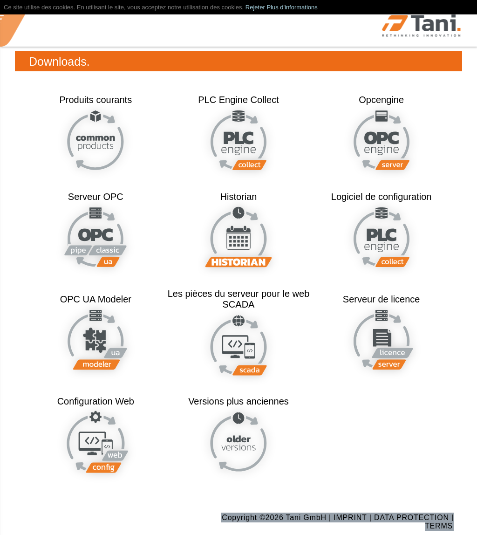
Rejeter (255, 7)
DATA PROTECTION (411, 517)
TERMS (439, 526)
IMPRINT (350, 517)
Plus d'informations (291, 7)
